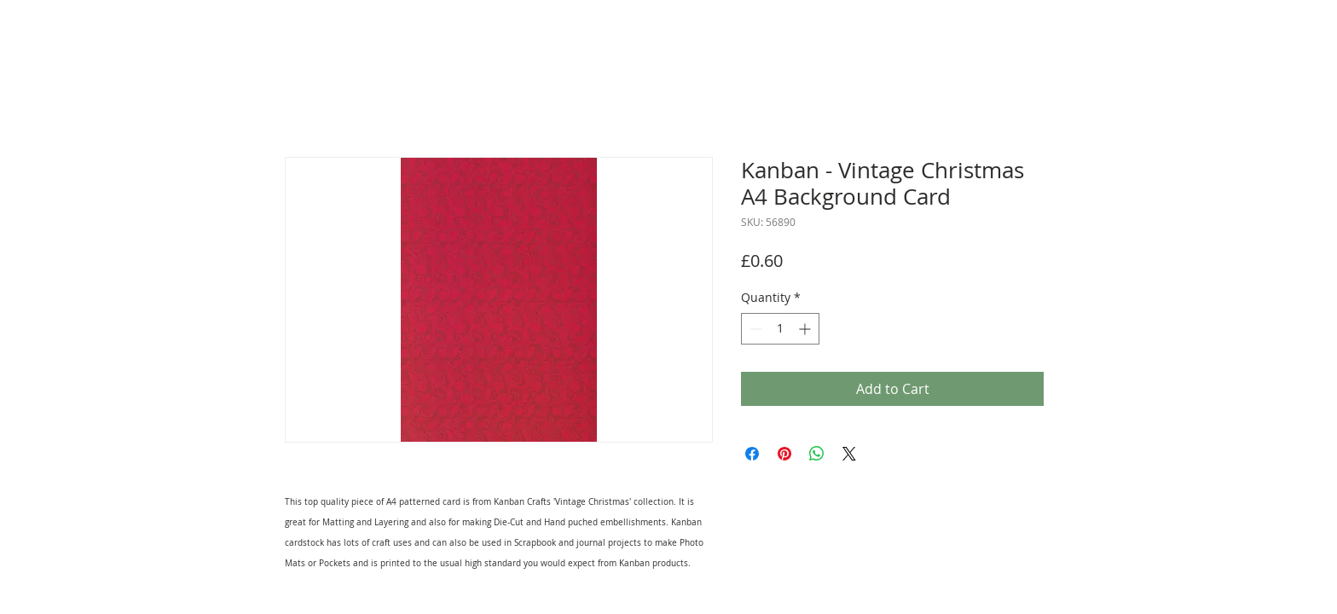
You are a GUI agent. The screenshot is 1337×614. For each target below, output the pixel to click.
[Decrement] (754, 329)
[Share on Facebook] (752, 453)
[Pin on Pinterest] (784, 453)
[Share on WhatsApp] (817, 453)
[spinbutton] (780, 329)
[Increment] (806, 329)
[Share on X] (849, 453)
